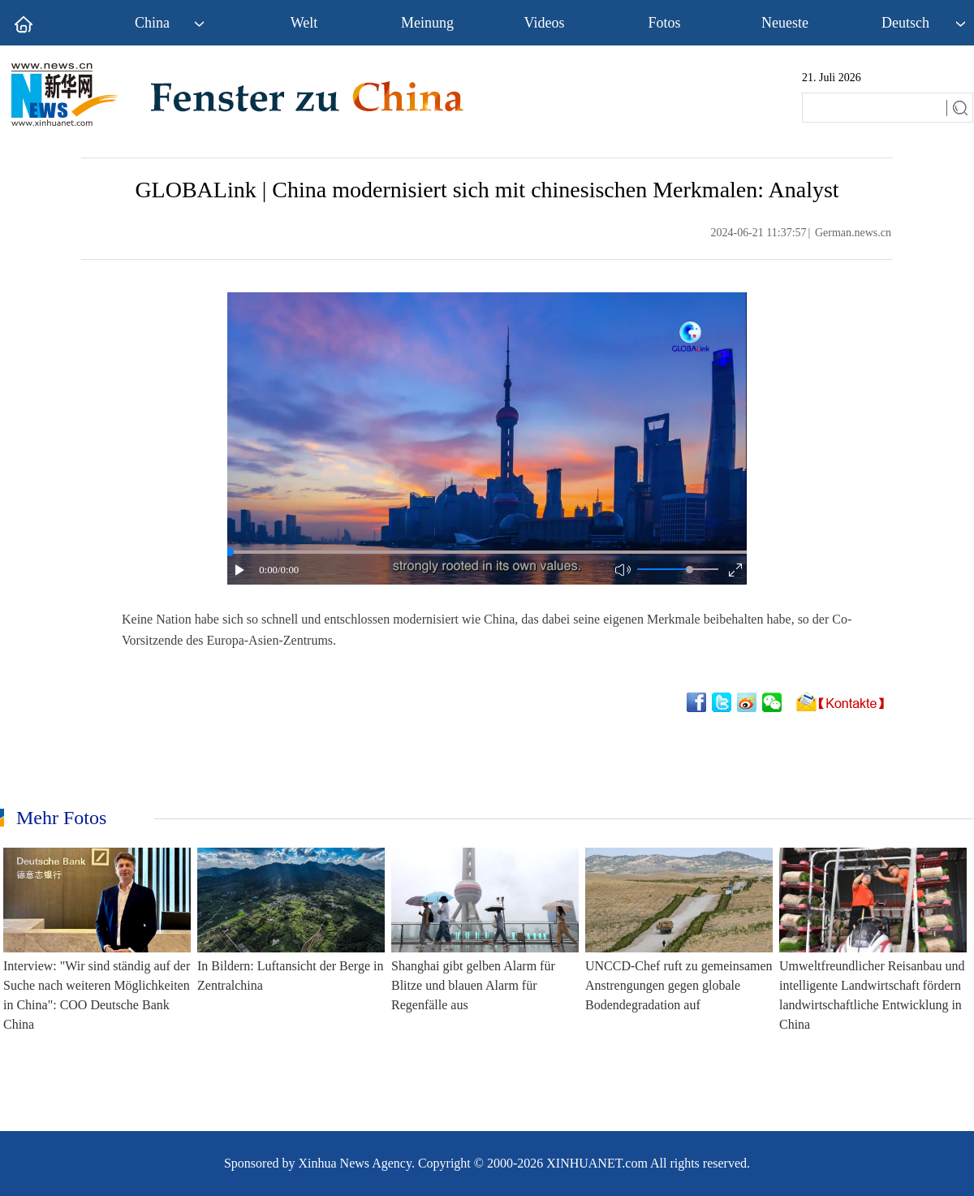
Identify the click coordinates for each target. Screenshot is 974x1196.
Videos (544, 23)
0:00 (268, 570)
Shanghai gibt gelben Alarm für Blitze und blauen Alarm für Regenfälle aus (473, 985)
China (152, 23)
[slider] (689, 569)
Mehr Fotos (61, 817)
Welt (304, 23)
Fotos (664, 23)
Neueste (784, 23)
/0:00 (288, 570)
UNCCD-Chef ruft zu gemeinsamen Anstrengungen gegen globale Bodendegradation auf (679, 985)
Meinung (427, 23)
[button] (240, 570)
